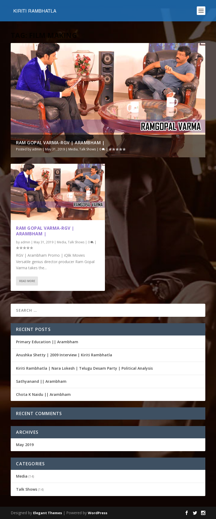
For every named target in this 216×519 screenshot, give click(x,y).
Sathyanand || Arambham (41, 381)
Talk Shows (87, 149)
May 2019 (25, 444)
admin (37, 149)
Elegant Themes (47, 512)
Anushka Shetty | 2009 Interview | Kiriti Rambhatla (64, 354)
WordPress (97, 512)
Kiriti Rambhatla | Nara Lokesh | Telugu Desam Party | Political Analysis (84, 368)
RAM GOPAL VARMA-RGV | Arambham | (60, 143)
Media (73, 149)
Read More (27, 281)
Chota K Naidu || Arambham (43, 394)
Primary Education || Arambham (47, 341)
